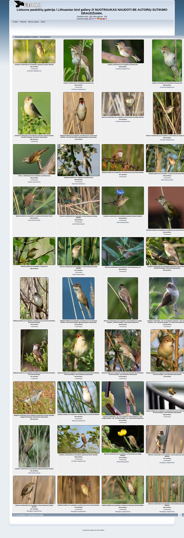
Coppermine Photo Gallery (96, 530)
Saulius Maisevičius (34, 182)
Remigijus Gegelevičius (167, 462)
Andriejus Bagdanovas (34, 71)
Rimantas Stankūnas (78, 183)
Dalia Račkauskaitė (167, 180)
